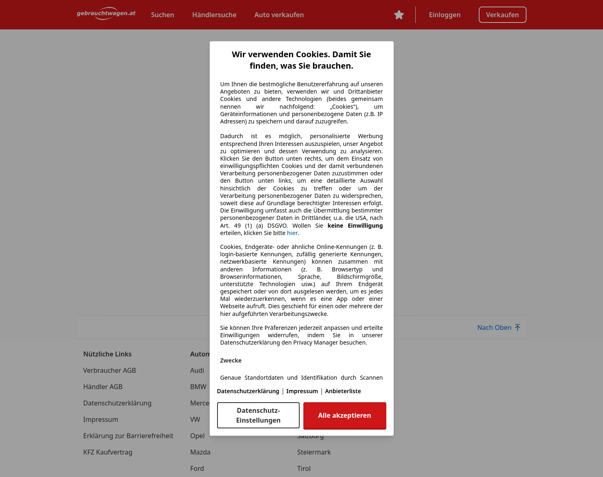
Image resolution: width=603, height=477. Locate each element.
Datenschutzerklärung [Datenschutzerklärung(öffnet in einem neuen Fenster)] (248, 391)
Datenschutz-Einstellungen (258, 415)
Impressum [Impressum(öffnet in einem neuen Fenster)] (302, 391)
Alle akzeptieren (344, 415)
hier (292, 233)
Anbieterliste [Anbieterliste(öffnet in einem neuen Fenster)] (343, 391)
